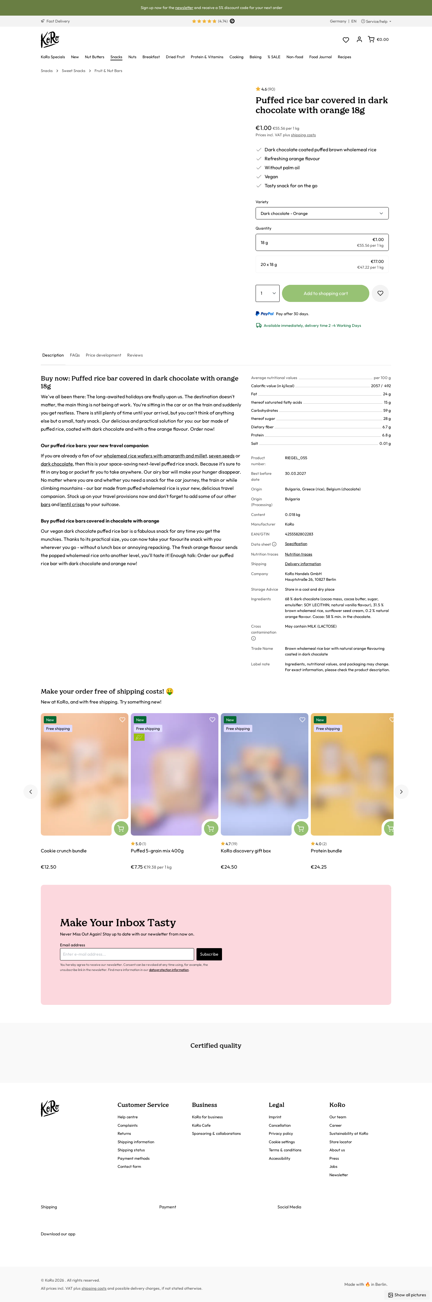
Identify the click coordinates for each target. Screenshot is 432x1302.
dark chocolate (57, 464)
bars (45, 504)
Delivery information (303, 563)
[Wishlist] (346, 40)
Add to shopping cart (326, 293)
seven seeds (222, 456)
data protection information (169, 970)
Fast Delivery (55, 21)
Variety (262, 201)
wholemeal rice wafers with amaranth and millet (155, 456)
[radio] (322, 242)
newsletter (184, 7)
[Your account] (359, 40)
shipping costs (303, 134)
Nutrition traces (298, 554)
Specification (296, 543)
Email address (72, 944)
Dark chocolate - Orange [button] (284, 213)
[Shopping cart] (378, 39)
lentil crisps (72, 504)
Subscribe (209, 954)
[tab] (53, 355)
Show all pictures (407, 1295)
